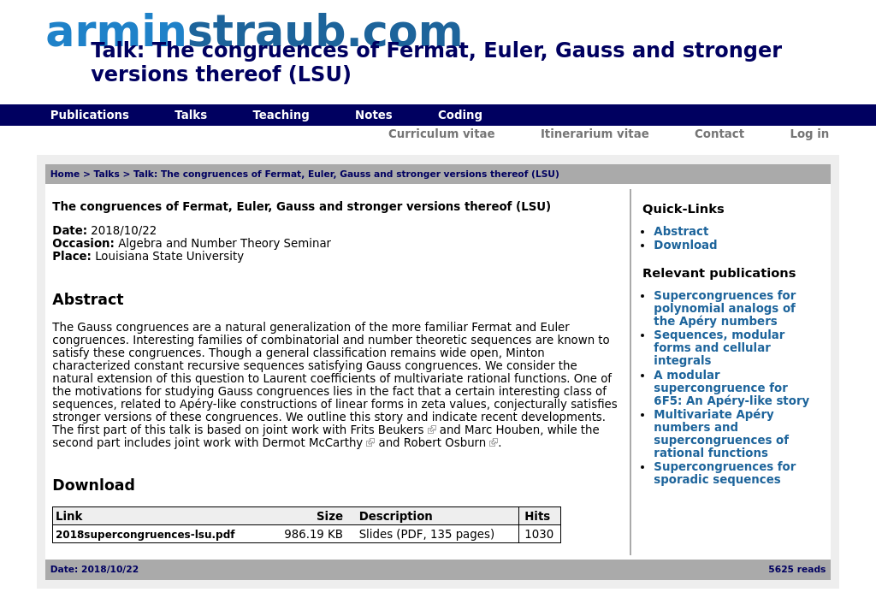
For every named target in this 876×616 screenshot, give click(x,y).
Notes (374, 115)
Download (685, 245)
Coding (460, 115)
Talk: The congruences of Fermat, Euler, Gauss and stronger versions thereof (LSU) (346, 174)
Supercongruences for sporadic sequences (725, 473)
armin (254, 31)
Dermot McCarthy (313, 442)
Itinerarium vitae (595, 133)
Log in (809, 133)
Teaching (280, 115)
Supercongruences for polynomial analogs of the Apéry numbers (725, 308)
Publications (89, 115)
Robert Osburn (445, 442)
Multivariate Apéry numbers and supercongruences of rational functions (721, 433)
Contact (719, 133)
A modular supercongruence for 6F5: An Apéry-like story (731, 388)
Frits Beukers (387, 430)
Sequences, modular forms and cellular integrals (719, 348)
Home (65, 174)
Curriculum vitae (441, 133)
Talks (191, 115)
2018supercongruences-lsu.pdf (145, 535)
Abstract (681, 231)
